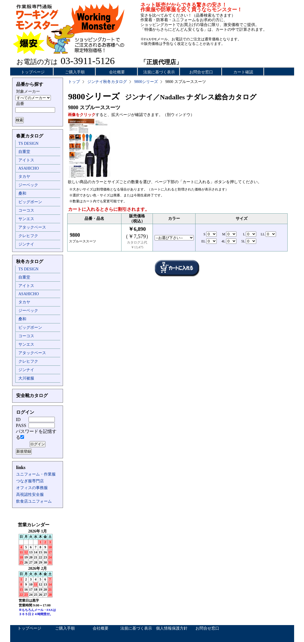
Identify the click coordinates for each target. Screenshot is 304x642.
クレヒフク (28, 236)
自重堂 (24, 152)
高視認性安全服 (30, 494)
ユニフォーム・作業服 (36, 474)
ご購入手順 (75, 72)
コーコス (26, 210)
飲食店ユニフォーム (34, 501)
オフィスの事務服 (32, 488)
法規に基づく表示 (159, 72)
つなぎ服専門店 (30, 481)
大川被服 (26, 378)
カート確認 (243, 72)
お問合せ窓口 (201, 72)
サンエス (26, 219)
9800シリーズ (146, 82)
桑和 (22, 193)
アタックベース (32, 227)
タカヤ (24, 176)
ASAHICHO (28, 168)
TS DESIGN (28, 143)
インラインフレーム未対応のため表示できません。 (37, 573)
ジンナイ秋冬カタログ (107, 82)
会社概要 (117, 72)
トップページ (33, 72)
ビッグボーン (30, 202)
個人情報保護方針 (172, 628)
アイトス (26, 160)
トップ (74, 82)
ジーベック (28, 185)
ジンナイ (26, 244)
